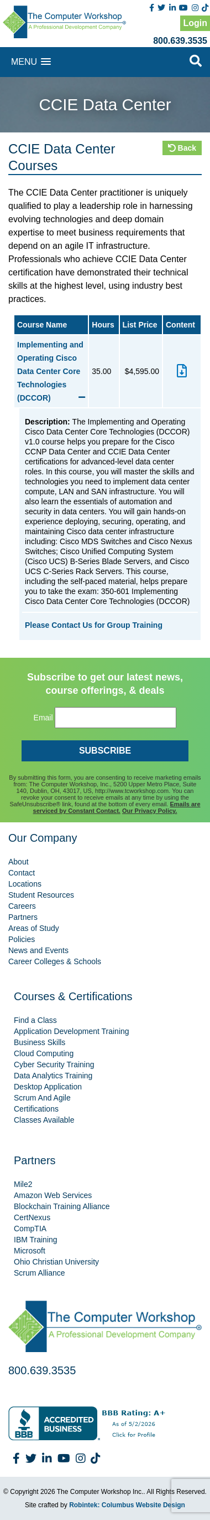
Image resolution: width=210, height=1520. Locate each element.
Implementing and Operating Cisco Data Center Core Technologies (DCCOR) (51, 371)
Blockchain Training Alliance (62, 1206)
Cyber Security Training (54, 1064)
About (18, 861)
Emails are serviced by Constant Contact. (117, 807)
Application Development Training (71, 1031)
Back (182, 148)
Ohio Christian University (56, 1261)
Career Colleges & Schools (54, 961)
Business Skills (39, 1042)
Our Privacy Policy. (149, 810)
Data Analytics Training (53, 1075)
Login (195, 23)
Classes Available (44, 1119)
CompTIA (30, 1228)
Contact (21, 872)
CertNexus (32, 1217)
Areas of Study (33, 928)
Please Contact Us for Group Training (93, 625)
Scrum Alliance (39, 1272)
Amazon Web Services (53, 1195)
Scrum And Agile (42, 1097)
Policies (21, 939)
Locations (24, 883)
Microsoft (29, 1250)
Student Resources (41, 894)
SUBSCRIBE (105, 750)
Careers (22, 906)
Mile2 (23, 1184)
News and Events (38, 950)
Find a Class (35, 1020)
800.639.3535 (180, 40)
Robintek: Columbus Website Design (127, 1505)
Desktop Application (48, 1086)
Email (43, 717)
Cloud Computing (44, 1053)
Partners (23, 917)
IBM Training (35, 1239)
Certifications (36, 1108)
